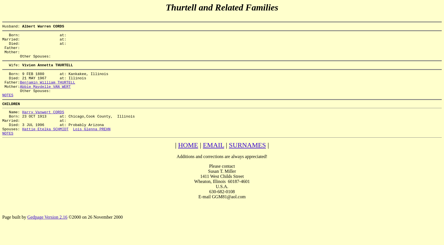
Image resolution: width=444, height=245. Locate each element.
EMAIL (213, 163)
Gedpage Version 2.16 (47, 235)
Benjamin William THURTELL (47, 91)
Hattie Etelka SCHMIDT (45, 145)
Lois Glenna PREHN (92, 145)
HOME (188, 163)
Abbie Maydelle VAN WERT (45, 96)
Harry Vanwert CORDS (43, 125)
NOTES (7, 106)
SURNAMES (247, 163)
